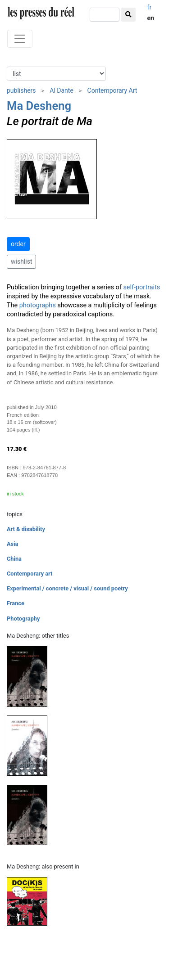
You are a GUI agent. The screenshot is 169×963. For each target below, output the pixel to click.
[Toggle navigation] (19, 39)
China (14, 558)
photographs (37, 305)
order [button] (18, 244)
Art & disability (26, 529)
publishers (21, 90)
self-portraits (141, 287)
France (15, 603)
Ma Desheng (39, 105)
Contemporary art (29, 573)
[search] (104, 15)
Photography (23, 618)
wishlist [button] (21, 261)
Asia (12, 543)
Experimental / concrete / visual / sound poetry (67, 588)
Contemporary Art (112, 90)
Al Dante (61, 90)
